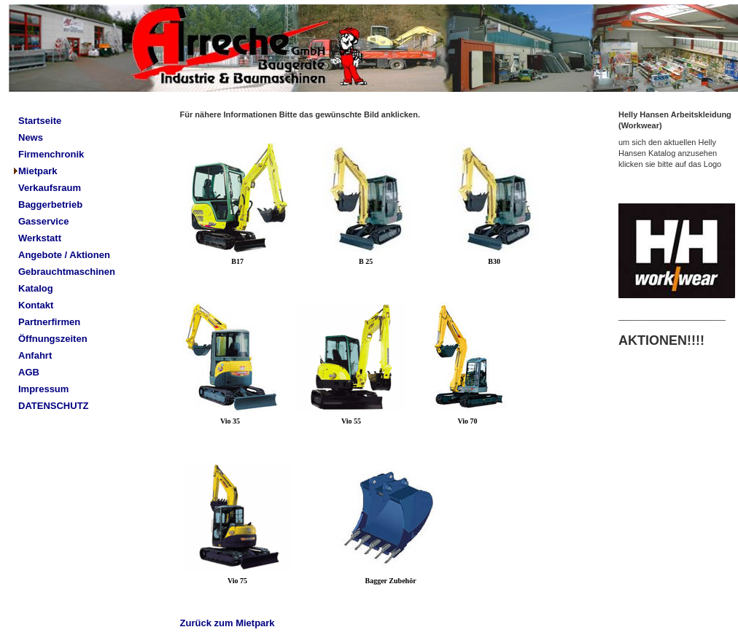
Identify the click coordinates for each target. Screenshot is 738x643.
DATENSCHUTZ (53, 405)
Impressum (43, 388)
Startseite (39, 120)
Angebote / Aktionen (64, 254)
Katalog (35, 288)
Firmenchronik (51, 154)
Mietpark (37, 170)
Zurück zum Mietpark (227, 622)
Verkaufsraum (49, 187)
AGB (28, 372)
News (30, 137)
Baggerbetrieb (50, 204)
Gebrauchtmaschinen (66, 271)
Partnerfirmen (49, 321)
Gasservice (43, 221)
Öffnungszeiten (53, 338)
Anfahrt (35, 355)
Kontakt (35, 305)
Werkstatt (39, 238)
